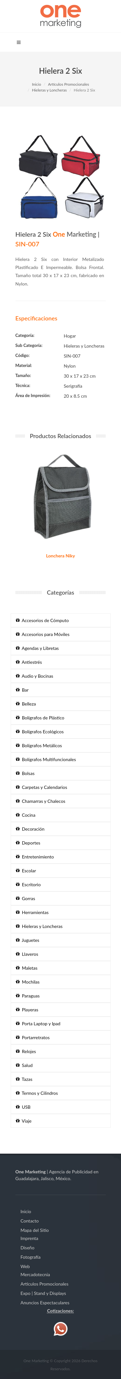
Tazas (24, 1079)
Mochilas (28, 982)
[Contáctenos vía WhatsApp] (61, 1328)
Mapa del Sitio (35, 1230)
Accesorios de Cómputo (42, 620)
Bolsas (25, 773)
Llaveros (27, 954)
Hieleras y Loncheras (49, 90)
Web (25, 1266)
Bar (22, 690)
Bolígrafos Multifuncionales (46, 759)
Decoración (30, 829)
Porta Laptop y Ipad (38, 1023)
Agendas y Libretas (37, 648)
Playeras (27, 1009)
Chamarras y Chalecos (41, 801)
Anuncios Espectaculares (45, 1302)
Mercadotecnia (35, 1274)
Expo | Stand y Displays (43, 1293)
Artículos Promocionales (68, 84)
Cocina (25, 815)
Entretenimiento (35, 856)
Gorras (25, 898)
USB (23, 1107)
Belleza (26, 703)
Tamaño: (23, 375)
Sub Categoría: (29, 345)
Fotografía (31, 1257)
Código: (22, 355)
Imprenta (29, 1238)
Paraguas (28, 995)
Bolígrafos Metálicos (39, 745)
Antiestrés (29, 662)
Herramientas (32, 912)
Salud (24, 1065)
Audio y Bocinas (34, 676)
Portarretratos (33, 1037)
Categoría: (25, 335)
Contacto (30, 1220)
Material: (23, 365)
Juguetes (27, 940)
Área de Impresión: (33, 395)
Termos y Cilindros (37, 1093)
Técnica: (22, 385)
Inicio (36, 84)
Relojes (26, 1051)
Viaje (24, 1121)
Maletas (27, 968)
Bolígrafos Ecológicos (40, 731)
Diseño (28, 1247)
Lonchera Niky (60, 555)
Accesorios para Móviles (43, 634)
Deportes (28, 843)
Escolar (26, 870)
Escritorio (28, 884)
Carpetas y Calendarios (41, 787)
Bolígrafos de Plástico (40, 717)
